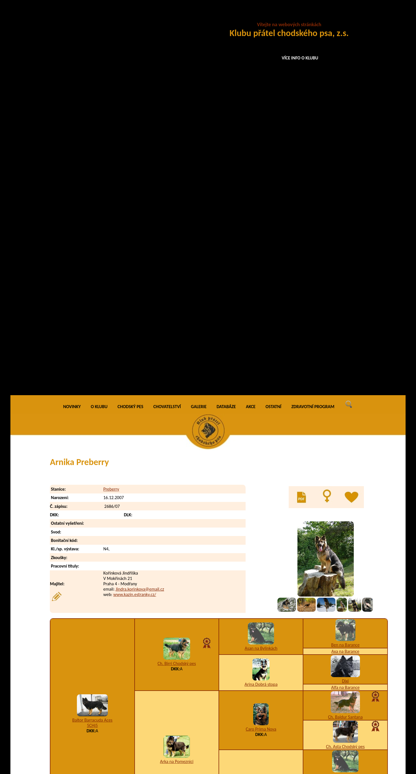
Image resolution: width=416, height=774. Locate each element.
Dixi (345, 291)
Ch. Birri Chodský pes (176, 273)
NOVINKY (72, 16)
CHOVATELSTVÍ (167, 16)
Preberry (111, 99)
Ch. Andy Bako (345, 605)
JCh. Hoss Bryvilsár (345, 504)
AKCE (250, 16)
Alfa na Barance (345, 297)
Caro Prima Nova (261, 339)
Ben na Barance (345, 255)
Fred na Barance (261, 457)
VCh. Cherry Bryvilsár (261, 617)
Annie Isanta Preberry (95, 700)
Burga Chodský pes (261, 389)
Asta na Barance (345, 475)
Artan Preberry (89, 734)
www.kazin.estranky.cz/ (134, 204)
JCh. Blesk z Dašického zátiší (261, 555)
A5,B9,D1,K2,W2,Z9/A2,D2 (271, 723)
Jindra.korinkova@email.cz (139, 199)
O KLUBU (99, 16)
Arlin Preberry (89, 712)
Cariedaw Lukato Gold (177, 585)
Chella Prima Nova (345, 575)
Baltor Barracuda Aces (92, 330)
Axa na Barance (345, 261)
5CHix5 (261, 510)
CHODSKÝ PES (130, 16)
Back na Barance (345, 445)
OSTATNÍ (273, 16)
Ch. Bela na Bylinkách (345, 634)
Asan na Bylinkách (261, 258)
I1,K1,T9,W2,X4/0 (176, 590)
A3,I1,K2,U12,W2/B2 (176, 481)
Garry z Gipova (176, 475)
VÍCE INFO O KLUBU (300, 58)
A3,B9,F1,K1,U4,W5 (265, 712)
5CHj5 (92, 335)
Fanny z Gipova (261, 505)
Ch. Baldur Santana (345, 327)
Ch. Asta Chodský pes (345, 356)
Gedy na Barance (345, 546)
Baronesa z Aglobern (345, 516)
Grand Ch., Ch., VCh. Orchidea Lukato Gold (92, 521)
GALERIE (199, 16)
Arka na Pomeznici (176, 371)
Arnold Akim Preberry (95, 723)
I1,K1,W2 (92, 527)
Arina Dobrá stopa (260, 294)
